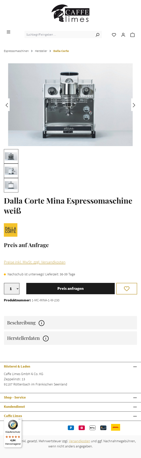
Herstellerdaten (28, 338)
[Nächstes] (134, 105)
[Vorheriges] (7, 105)
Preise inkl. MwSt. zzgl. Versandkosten (34, 262)
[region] (70, 126)
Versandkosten (79, 441)
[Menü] (8, 31)
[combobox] (59, 34)
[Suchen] (97, 34)
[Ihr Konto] (123, 34)
